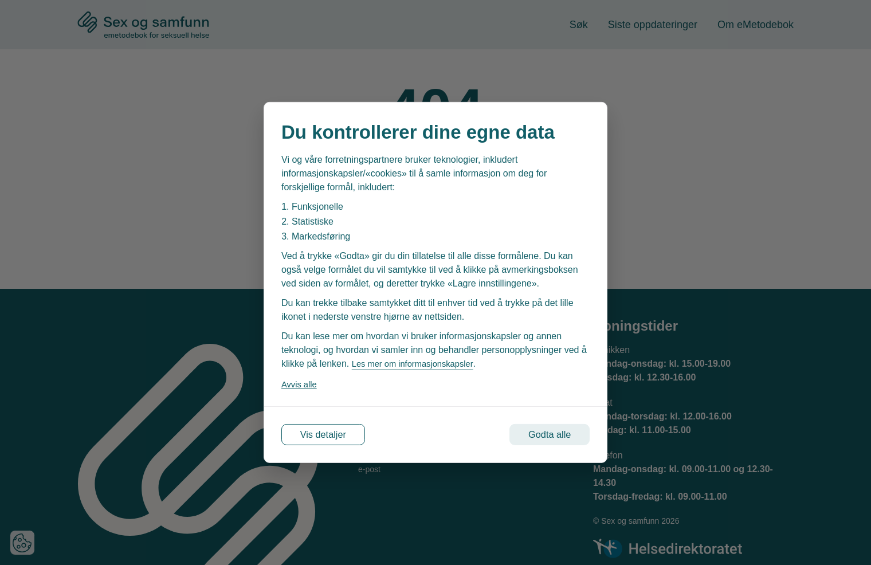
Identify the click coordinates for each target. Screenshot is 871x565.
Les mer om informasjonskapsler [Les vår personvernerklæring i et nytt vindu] (418, 361)
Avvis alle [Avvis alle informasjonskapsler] (300, 382)
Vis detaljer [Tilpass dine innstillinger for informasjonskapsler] (333, 435)
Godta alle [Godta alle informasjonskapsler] (540, 435)
